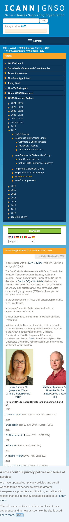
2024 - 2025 (17, 103)
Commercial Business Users (32, 142)
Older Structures (19, 217)
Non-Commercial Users (29, 159)
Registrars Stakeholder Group (29, 168)
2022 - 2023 (17, 111)
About (13, 48)
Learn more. (7, 514)
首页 (5, 48)
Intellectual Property (28, 145)
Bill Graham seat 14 (15, 435)
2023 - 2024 (17, 107)
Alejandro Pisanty (14, 456)
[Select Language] (21, 241)
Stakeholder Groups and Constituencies (29, 68)
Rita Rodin (11, 445)
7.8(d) (31, 338)
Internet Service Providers (31, 149)
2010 (13, 213)
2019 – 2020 (17, 122)
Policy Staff (14, 83)
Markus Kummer (14, 414)
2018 (47, 48)
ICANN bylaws (35, 263)
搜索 (44, 20)
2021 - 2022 (17, 115)
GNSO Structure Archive (30, 48)
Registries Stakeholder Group (29, 172)
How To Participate (18, 88)
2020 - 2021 (17, 118)
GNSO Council (15, 63)
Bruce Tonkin (12, 425)
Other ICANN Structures (20, 93)
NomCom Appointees (19, 78)
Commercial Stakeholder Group (30, 138)
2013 (13, 201)
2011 (13, 209)
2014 (13, 197)
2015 (13, 194)
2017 (13, 186)
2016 (13, 190)
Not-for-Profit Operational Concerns (35, 163)
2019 (13, 126)
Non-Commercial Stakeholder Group (32, 155)
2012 (13, 205)
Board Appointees (17, 73)
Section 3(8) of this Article (30, 281)
